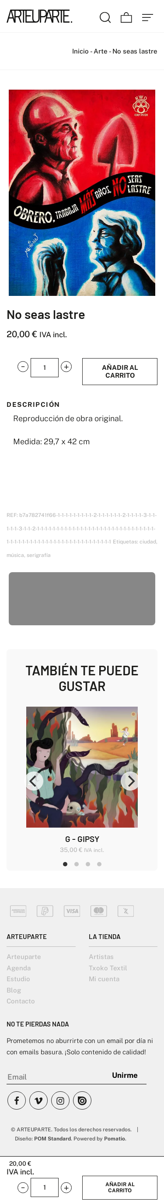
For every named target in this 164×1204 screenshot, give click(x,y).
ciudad (148, 542)
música (15, 555)
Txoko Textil (108, 968)
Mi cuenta (104, 979)
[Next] (130, 781)
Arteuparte (24, 956)
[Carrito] (126, 16)
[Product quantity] (45, 367)
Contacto (21, 1001)
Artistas (101, 956)
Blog (14, 990)
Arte (101, 51)
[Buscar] (105, 16)
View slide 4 (99, 864)
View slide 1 (65, 864)
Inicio (80, 51)
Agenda (19, 968)
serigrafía (39, 555)
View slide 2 (76, 864)
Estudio (18, 979)
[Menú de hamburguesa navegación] (148, 16)
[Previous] (33, 781)
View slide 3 (88, 864)
